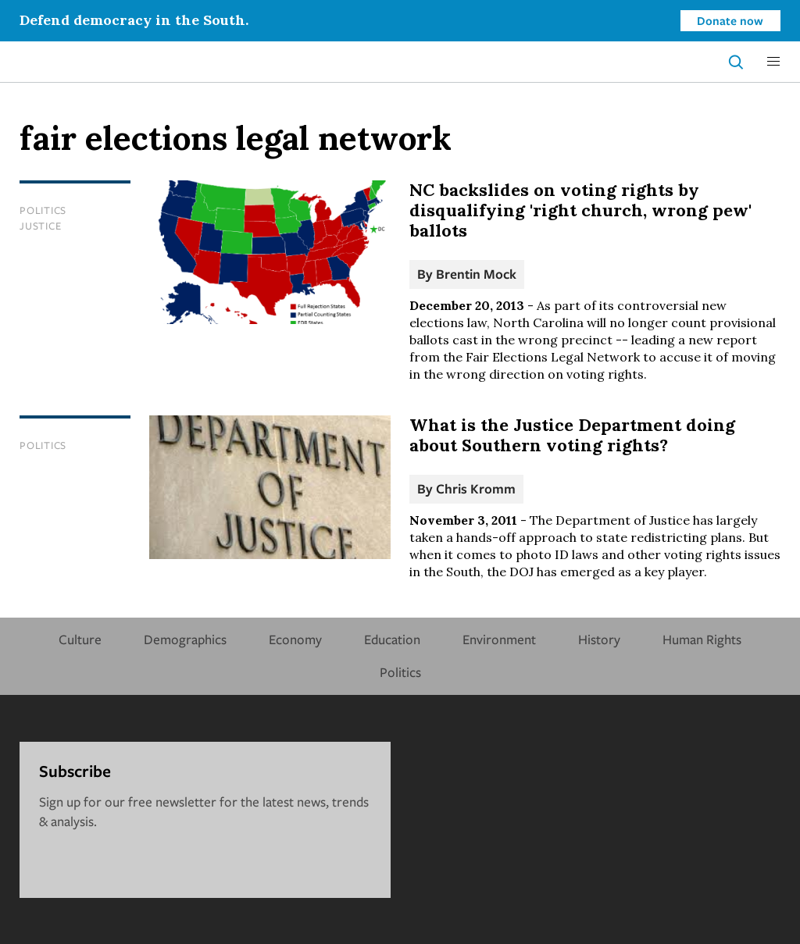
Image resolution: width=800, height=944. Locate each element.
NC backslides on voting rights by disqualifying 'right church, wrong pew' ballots (580, 210)
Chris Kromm (476, 488)
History (599, 639)
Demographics (185, 639)
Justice (40, 226)
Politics (43, 210)
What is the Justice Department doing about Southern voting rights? (572, 435)
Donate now (730, 20)
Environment (499, 639)
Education (392, 639)
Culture (80, 639)
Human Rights (701, 639)
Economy (295, 639)
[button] (773, 61)
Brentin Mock (476, 274)
